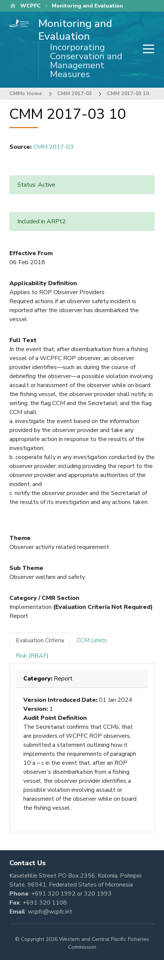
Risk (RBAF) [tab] (32, 656)
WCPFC (30, 5)
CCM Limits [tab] (92, 640)
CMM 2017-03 (74, 93)
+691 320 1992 (53, 894)
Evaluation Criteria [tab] (40, 640)
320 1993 (98, 894)
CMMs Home (25, 93)
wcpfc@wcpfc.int (50, 912)
